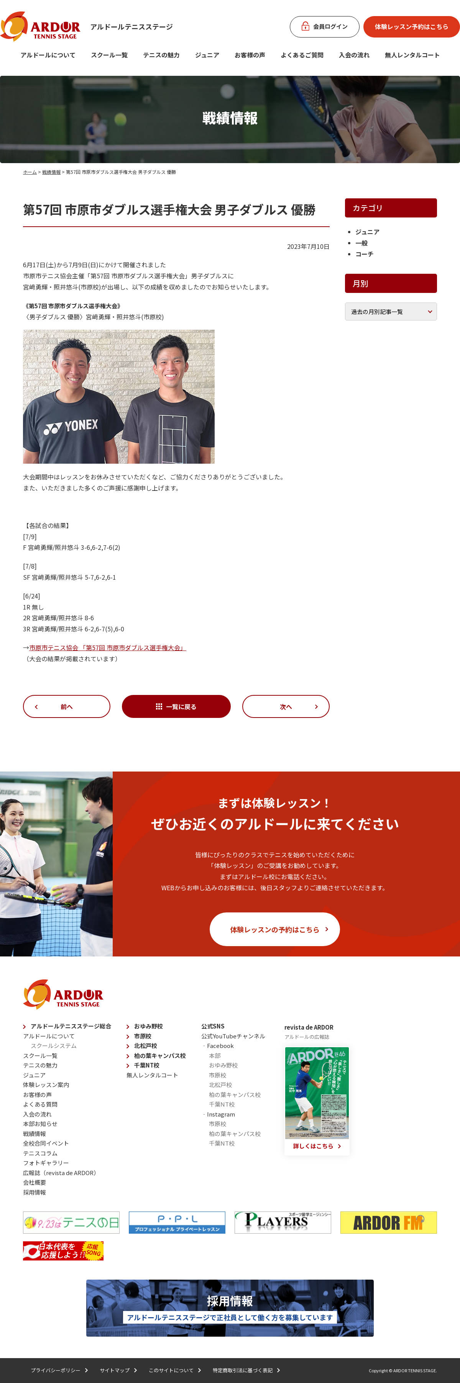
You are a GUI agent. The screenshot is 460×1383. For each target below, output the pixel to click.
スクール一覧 (109, 54)
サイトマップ (115, 1370)
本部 (214, 1055)
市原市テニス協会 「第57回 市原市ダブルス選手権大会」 (107, 647)
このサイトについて (171, 1370)
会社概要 (34, 1182)
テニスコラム (40, 1153)
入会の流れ (354, 54)
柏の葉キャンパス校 (160, 1055)
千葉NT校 (146, 1065)
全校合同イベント (46, 1143)
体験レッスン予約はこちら (412, 26)
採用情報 (34, 1192)
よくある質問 (40, 1104)
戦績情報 (51, 171)
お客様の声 (250, 54)
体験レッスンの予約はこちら (275, 929)
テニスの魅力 (161, 54)
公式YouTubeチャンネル (233, 1036)
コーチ (364, 253)
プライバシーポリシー (55, 1370)
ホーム (30, 171)
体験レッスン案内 (46, 1085)
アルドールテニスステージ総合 (71, 1026)
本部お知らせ (40, 1124)
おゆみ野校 (148, 1026)
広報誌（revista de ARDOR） (61, 1173)
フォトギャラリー (46, 1163)
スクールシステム (54, 1045)
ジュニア (207, 54)
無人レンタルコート (152, 1075)
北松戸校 (145, 1045)
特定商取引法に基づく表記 (243, 1370)
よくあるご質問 (302, 54)
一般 (361, 242)
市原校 (142, 1036)
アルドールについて (48, 54)
